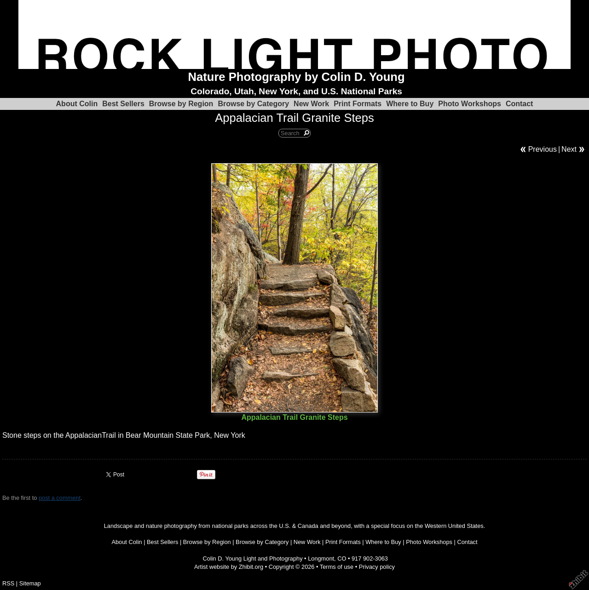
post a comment (60, 497)
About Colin (77, 104)
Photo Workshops (469, 104)
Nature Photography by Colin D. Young (296, 76)
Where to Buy (409, 104)
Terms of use (336, 566)
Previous (542, 149)
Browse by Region (181, 104)
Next (569, 149)
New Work (311, 104)
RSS (8, 583)
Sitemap (30, 583)
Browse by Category (253, 104)
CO (341, 558)
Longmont (321, 558)
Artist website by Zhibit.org (228, 566)
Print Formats (357, 104)
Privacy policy (377, 566)
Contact (519, 104)
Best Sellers (123, 104)
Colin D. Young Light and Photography (253, 558)
